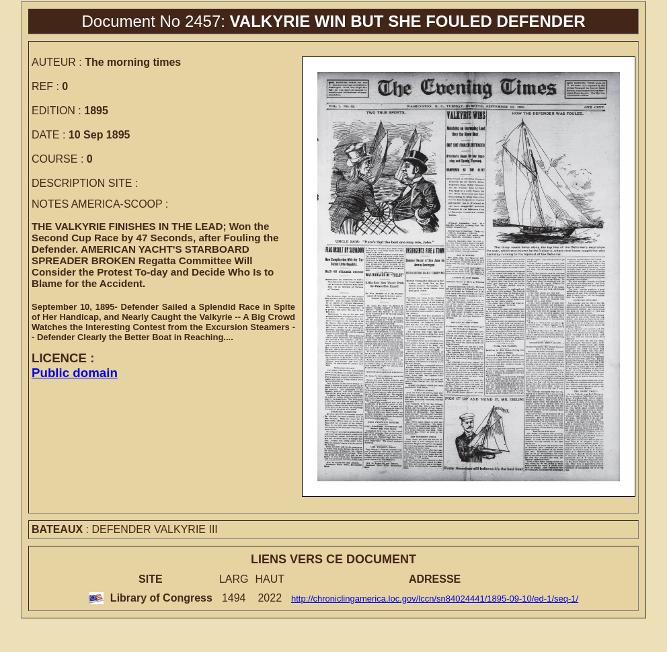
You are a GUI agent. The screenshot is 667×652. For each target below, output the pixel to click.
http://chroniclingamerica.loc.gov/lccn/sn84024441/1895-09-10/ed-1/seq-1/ (434, 599)
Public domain (75, 373)
